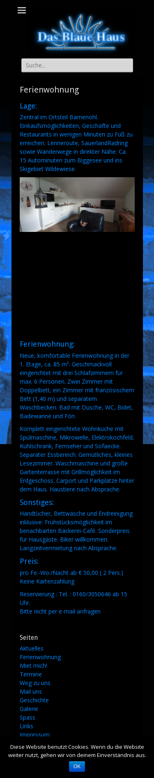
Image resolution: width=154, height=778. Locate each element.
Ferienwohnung (40, 657)
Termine (31, 674)
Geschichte (34, 700)
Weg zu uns (35, 683)
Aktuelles (32, 648)
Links (26, 726)
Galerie (29, 709)
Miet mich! (33, 665)
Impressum (35, 735)
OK (77, 766)
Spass (27, 717)
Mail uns (31, 691)
